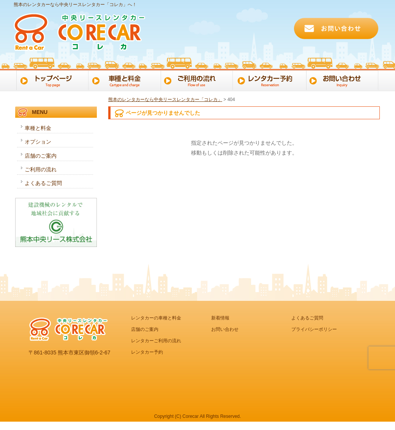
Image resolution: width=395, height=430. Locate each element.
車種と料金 (124, 80)
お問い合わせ (344, 80)
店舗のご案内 (41, 156)
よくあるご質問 (43, 183)
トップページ (51, 80)
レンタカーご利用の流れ (156, 340)
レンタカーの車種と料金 (156, 318)
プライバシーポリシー (314, 329)
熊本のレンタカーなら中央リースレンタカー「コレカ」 (165, 99)
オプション (38, 142)
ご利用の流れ (197, 80)
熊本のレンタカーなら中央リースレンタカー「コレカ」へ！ (75, 4)
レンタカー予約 (271, 80)
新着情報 (220, 318)
